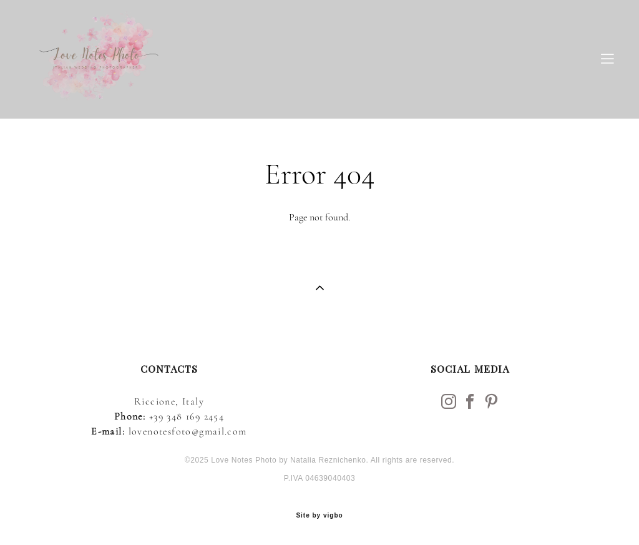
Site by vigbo (319, 516)
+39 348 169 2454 (186, 416)
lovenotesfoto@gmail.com (188, 431)
